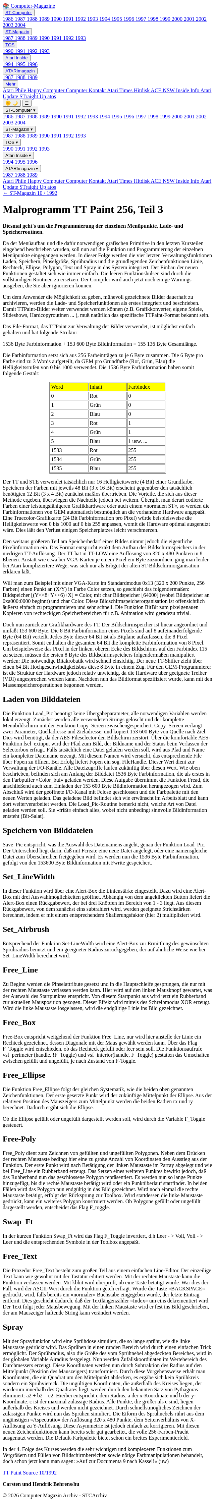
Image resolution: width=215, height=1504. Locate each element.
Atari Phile (15, 90)
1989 (45, 19)
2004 (20, 25)
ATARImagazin (20, 70)
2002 (201, 19)
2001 (190, 19)
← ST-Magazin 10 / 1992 (30, 193)
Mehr (10, 84)
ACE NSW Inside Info (175, 90)
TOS (9, 44)
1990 (57, 19)
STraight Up (33, 96)
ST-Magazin (17, 31)
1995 (117, 19)
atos (51, 96)
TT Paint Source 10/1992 (30, 1472)
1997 (142, 19)
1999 (166, 19)
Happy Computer (47, 90)
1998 (154, 19)
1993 (93, 19)
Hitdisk (142, 90)
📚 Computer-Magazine (29, 6)
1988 (33, 19)
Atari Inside (16, 57)
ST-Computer (18, 12)
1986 (9, 19)
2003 (9, 25)
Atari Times (120, 90)
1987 (21, 19)
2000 (178, 19)
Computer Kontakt (86, 90)
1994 (105, 19)
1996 (129, 19)
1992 (81, 19)
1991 (69, 19)
